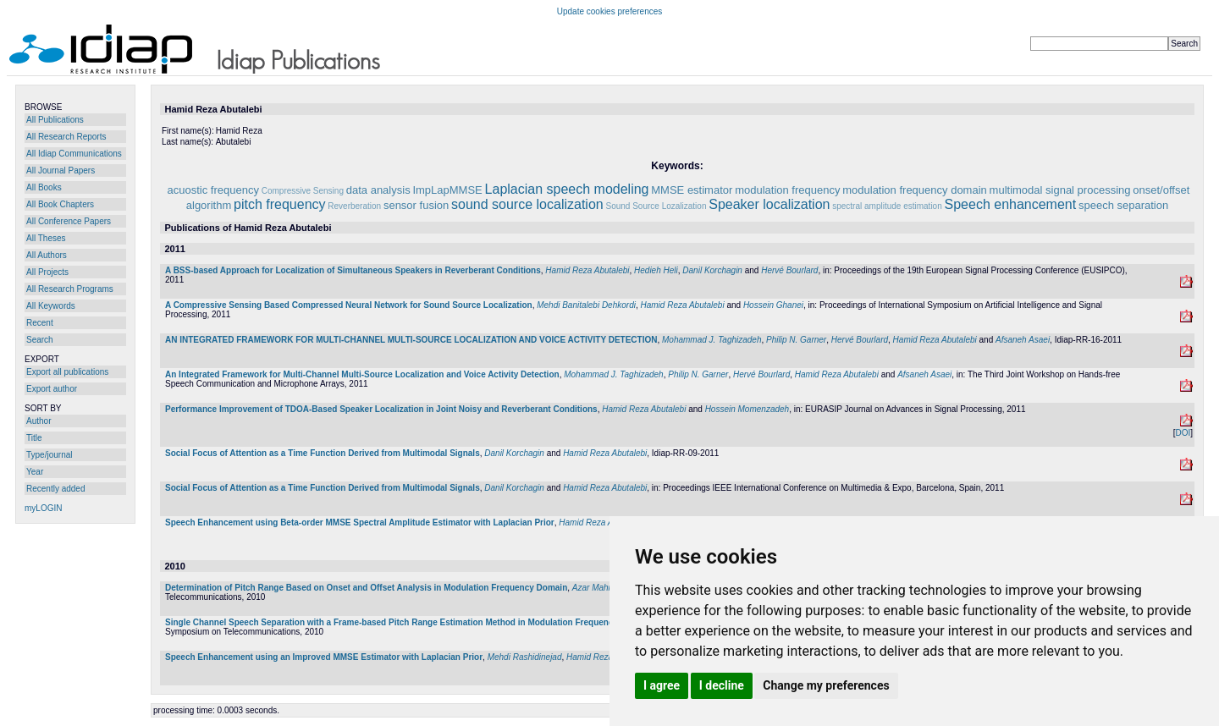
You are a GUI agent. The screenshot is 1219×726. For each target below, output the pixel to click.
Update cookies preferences (610, 11)
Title (34, 438)
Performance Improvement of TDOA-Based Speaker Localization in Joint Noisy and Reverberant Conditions (381, 409)
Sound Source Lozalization (655, 206)
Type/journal (49, 454)
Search (39, 339)
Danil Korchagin (712, 270)
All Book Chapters (60, 204)
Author (38, 421)
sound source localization (527, 204)
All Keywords (50, 306)
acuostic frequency (213, 190)
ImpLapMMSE (447, 190)
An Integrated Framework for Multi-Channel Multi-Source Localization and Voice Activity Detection (362, 374)
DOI (1182, 432)
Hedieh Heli (656, 270)
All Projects (47, 272)
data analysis (378, 190)
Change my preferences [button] (826, 685)
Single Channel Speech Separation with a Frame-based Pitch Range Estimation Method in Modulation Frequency (391, 622)
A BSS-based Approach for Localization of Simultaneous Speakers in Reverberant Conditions (353, 270)
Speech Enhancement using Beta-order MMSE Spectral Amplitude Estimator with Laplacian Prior (359, 522)
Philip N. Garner (796, 339)
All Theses (46, 238)
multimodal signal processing (1060, 190)
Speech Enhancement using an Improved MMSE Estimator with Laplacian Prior (324, 657)
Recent (39, 322)
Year (34, 471)
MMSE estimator (691, 190)
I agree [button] (661, 685)
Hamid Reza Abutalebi (587, 270)
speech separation (1123, 205)
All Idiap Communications (74, 153)
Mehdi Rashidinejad (525, 657)
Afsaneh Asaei (1023, 339)
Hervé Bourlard (789, 270)
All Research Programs (69, 289)
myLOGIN (43, 508)
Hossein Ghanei (773, 305)
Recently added (55, 488)
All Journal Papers (60, 170)
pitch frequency (280, 204)
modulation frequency (787, 190)
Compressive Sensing (303, 190)
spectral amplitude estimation (887, 206)
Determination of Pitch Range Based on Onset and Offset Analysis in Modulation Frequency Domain (366, 587)
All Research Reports (66, 136)
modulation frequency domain (914, 190)
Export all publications (67, 372)
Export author (51, 388)
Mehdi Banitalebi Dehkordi (586, 305)
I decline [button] (721, 685)
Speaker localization (769, 204)
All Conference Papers (68, 221)
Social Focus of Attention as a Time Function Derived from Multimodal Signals (322, 453)
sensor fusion (416, 205)
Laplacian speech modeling (567, 189)
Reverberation (354, 206)
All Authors (46, 255)
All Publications (55, 119)
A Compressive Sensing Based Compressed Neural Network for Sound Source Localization (348, 305)
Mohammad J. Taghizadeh (711, 339)
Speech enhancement (1011, 204)
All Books (44, 187)
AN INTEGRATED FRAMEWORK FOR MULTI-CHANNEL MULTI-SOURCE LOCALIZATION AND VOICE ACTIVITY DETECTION (411, 339)
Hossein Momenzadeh (747, 409)
